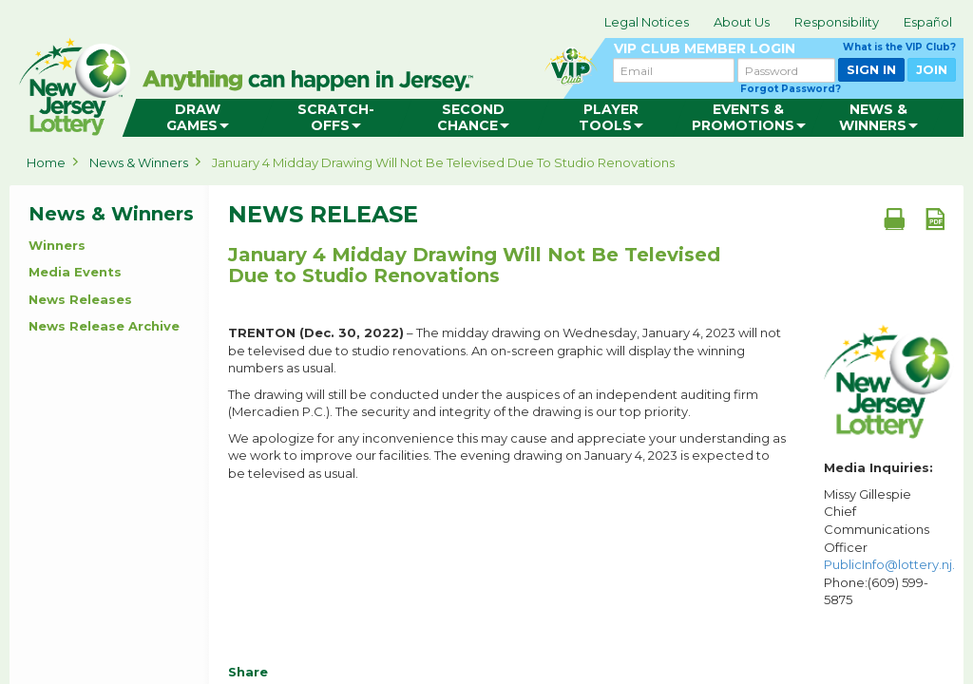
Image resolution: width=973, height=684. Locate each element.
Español (928, 21)
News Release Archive (104, 325)
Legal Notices (646, 21)
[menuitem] (198, 118)
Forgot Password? (790, 89)
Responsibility (836, 21)
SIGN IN (871, 69)
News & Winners (138, 162)
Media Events (75, 271)
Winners (57, 245)
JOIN (931, 69)
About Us (742, 21)
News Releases (80, 299)
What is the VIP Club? (899, 47)
